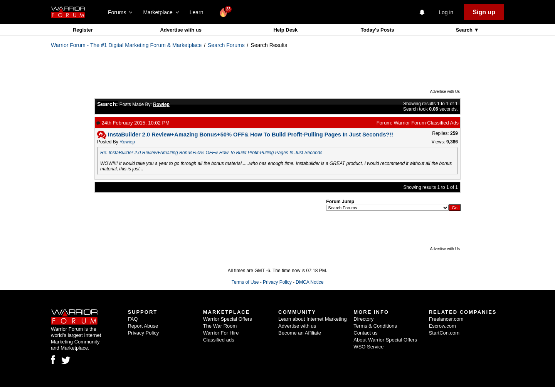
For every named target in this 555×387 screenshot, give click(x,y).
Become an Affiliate (299, 333)
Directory (363, 319)
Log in (446, 12)
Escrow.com (442, 326)
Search (465, 30)
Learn (199, 12)
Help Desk (285, 30)
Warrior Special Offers (227, 319)
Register (83, 30)
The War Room (220, 326)
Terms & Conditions (375, 326)
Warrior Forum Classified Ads (426, 123)
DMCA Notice (309, 282)
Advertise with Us (445, 91)
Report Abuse (143, 326)
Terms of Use (245, 282)
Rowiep (127, 142)
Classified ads (218, 340)
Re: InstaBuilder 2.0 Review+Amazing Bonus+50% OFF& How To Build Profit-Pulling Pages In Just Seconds (211, 152)
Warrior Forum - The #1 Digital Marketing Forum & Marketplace (126, 45)
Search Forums (226, 45)
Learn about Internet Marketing (312, 319)
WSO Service (368, 347)
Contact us (365, 333)
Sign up (484, 12)
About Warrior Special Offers (385, 340)
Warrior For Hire (221, 333)
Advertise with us (181, 30)
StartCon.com (444, 333)
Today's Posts (377, 30)
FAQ (133, 319)
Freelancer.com (446, 319)
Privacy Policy (277, 282)
